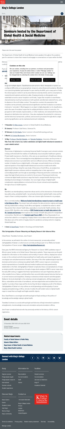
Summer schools (9, 386)
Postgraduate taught (9, 377)
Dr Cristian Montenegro (17, 136)
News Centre (9, 400)
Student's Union (9, 406)
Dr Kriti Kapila (17, 132)
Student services (42, 375)
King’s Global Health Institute (13, 348)
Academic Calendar (42, 386)
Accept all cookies (49, 80)
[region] (32, 73)
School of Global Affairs (11, 342)
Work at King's (9, 411)
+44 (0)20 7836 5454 (24, 399)
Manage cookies (6, 426)
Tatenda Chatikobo (36, 139)
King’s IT (42, 383)
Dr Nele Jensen (18, 125)
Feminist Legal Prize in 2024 (33, 215)
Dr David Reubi (14, 227)
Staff (25, 380)
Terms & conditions (7, 421)
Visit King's (9, 409)
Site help (43, 421)
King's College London (13, 8)
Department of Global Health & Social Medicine (18, 345)
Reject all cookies (36, 80)
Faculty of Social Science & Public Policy (16, 339)
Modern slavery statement (31, 421)
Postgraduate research (9, 380)
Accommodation (42, 377)
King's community (9, 414)
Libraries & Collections (42, 380)
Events (9, 403)
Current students (25, 377)
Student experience (9, 389)
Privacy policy (18, 421)
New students (25, 375)
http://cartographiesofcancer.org (33, 245)
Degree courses (9, 375)
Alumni (25, 383)
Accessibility (51, 421)
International (9, 383)
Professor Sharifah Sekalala (18, 139)
